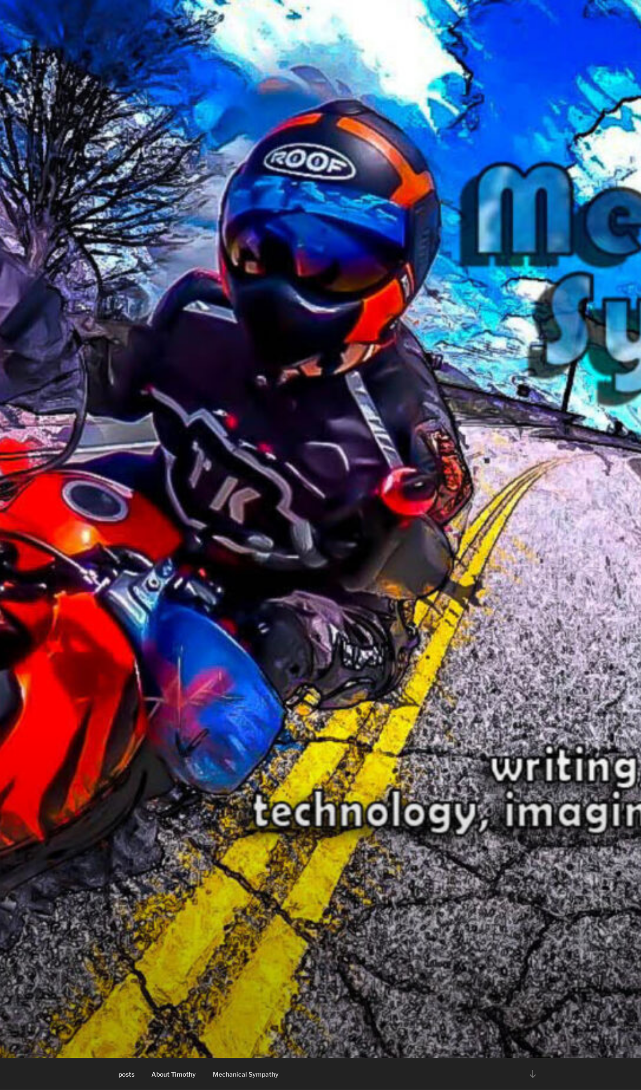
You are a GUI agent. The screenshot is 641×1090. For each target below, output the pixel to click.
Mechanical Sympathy (246, 1074)
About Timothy (173, 1074)
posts (126, 1074)
